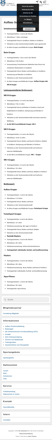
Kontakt (8, 334)
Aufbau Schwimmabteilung (14, 326)
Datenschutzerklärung (26, 433)
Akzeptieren (29, 29)
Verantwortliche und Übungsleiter (17, 345)
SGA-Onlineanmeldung (13, 337)
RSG (5, 373)
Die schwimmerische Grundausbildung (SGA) (21, 332)
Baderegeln (9, 329)
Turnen (5, 371)
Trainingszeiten (10, 342)
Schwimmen (7, 376)
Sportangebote (8, 358)
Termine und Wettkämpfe (14, 340)
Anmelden (7, 420)
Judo (5, 379)
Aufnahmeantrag (9, 391)
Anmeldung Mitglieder (11, 313)
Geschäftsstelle (8, 407)
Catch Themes (32, 436)
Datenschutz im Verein (11, 394)
